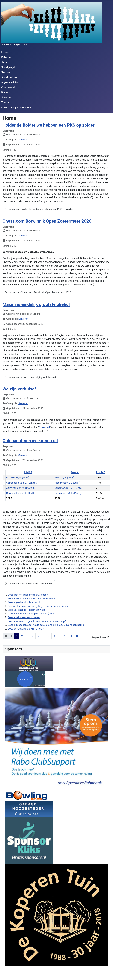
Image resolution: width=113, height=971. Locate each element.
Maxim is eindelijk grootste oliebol (36, 304)
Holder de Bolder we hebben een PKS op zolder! (49, 125)
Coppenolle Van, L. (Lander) (21, 482)
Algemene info (9, 82)
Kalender (6, 57)
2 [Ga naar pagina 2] (22, 636)
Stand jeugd (8, 67)
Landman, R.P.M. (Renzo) (69, 487)
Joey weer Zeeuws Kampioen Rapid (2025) (31, 613)
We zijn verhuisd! (19, 389)
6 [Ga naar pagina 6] (43, 636)
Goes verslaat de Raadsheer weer (26, 609)
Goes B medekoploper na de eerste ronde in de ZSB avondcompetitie (46, 624)
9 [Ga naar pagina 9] (59, 636)
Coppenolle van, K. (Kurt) (20, 493)
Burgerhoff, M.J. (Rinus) (68, 493)
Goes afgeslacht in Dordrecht (24, 602)
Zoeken (5, 102)
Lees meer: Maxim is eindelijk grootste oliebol (32, 377)
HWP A (28, 472)
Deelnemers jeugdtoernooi (16, 107)
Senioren (6, 72)
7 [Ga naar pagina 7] (49, 636)
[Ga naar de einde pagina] (77, 636)
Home (4, 52)
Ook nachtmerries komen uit (30, 440)
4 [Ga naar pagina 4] (32, 636)
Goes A (75, 472)
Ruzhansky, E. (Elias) (17, 477)
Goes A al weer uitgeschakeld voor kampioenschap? (37, 621)
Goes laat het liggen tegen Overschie (28, 594)
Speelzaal (6, 97)
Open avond (8, 87)
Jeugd (4, 62)
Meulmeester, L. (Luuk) (67, 482)
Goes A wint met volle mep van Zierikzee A (31, 598)
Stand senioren (9, 77)
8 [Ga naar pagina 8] (54, 636)
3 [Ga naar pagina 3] (27, 636)
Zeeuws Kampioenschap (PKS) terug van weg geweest (38, 606)
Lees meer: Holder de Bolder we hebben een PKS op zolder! (39, 209)
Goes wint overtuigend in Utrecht (26, 628)
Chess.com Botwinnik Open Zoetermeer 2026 (47, 221)
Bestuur (5, 92)
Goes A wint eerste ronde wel (24, 617)
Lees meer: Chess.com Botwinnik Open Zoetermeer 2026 (38, 292)
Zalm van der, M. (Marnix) (20, 487)
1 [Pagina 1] (16, 636)
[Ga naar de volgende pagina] (71, 636)
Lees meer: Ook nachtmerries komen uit (28, 583)
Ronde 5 (100, 472)
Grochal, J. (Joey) (64, 477)
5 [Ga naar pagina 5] (38, 636)
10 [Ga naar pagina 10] (65, 636)
